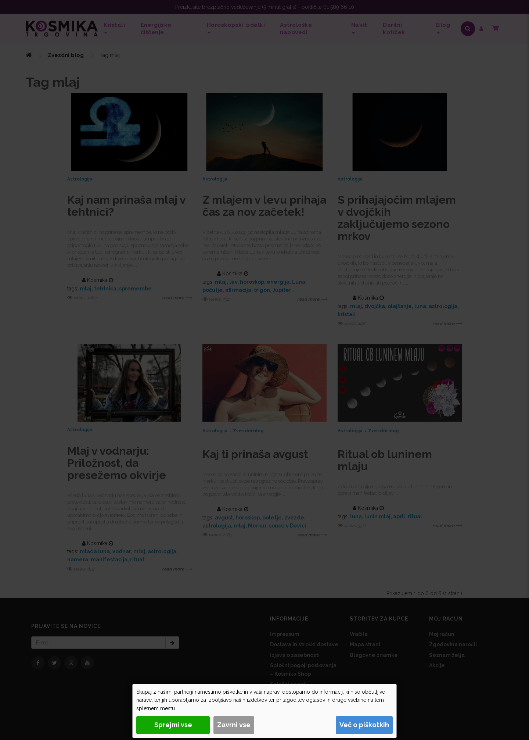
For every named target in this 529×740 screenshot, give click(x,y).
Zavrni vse (234, 725)
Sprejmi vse (173, 725)
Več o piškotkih (364, 725)
